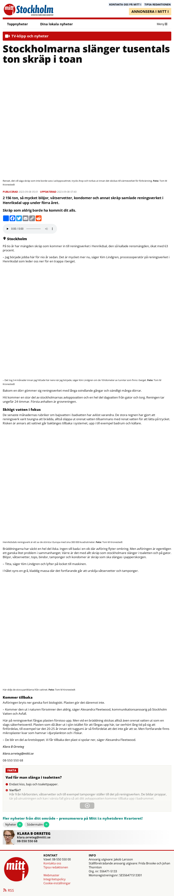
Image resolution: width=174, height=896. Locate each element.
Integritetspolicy (54, 879)
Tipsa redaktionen (55, 867)
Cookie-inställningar (57, 883)
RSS (8, 890)
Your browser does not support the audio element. (30, 229)
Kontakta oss (52, 863)
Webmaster (51, 875)
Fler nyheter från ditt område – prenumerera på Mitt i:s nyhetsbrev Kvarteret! (73, 818)
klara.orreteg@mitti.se (34, 837)
